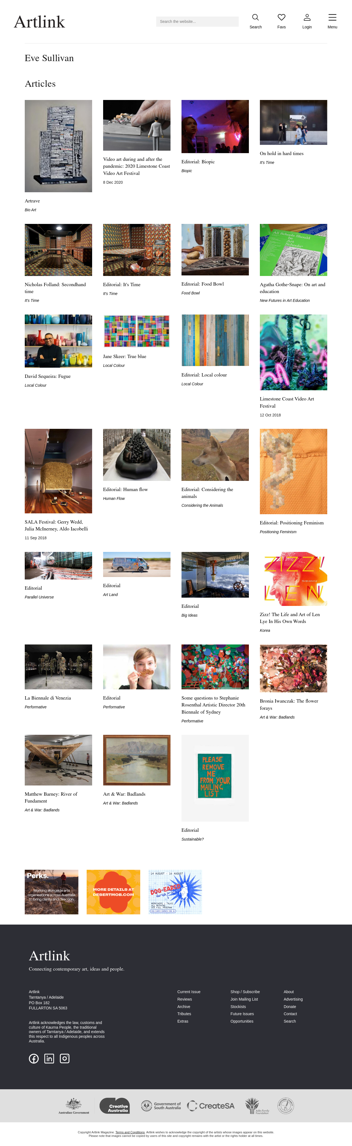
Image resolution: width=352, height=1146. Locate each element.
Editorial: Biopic (198, 162)
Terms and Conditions (130, 1132)
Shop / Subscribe (245, 992)
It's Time (267, 162)
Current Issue (188, 992)
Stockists (238, 1006)
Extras (182, 1021)
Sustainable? (193, 839)
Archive (183, 1006)
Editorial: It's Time (122, 285)
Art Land (110, 594)
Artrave (32, 201)
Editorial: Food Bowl (203, 284)
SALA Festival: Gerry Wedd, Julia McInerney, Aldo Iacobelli (56, 526)
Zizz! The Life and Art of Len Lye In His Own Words (290, 618)
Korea (265, 630)
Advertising (293, 999)
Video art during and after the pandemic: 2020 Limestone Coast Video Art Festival (136, 166)
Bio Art (30, 210)
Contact (290, 1014)
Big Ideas (189, 615)
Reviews (184, 999)
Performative (35, 707)
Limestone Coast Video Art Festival (287, 403)
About (289, 992)
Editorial (33, 588)
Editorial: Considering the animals (207, 493)
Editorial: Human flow (125, 489)
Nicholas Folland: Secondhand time (55, 288)
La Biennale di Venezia (48, 698)
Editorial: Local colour (204, 375)
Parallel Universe (39, 597)
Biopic (187, 171)
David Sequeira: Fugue (48, 376)
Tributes (184, 1014)
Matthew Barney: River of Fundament (51, 798)
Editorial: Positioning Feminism (292, 523)
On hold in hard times (282, 153)
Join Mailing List (244, 999)
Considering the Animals (202, 505)
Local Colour (35, 385)
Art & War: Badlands (277, 717)
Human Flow (114, 498)
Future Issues (242, 1014)
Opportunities (241, 1021)
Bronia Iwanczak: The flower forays (289, 705)
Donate (290, 1006)
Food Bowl (191, 293)
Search (290, 1021)
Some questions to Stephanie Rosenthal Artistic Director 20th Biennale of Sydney (213, 705)
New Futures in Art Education (285, 300)
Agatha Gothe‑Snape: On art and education (292, 288)
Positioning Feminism (278, 532)
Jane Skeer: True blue (124, 356)
